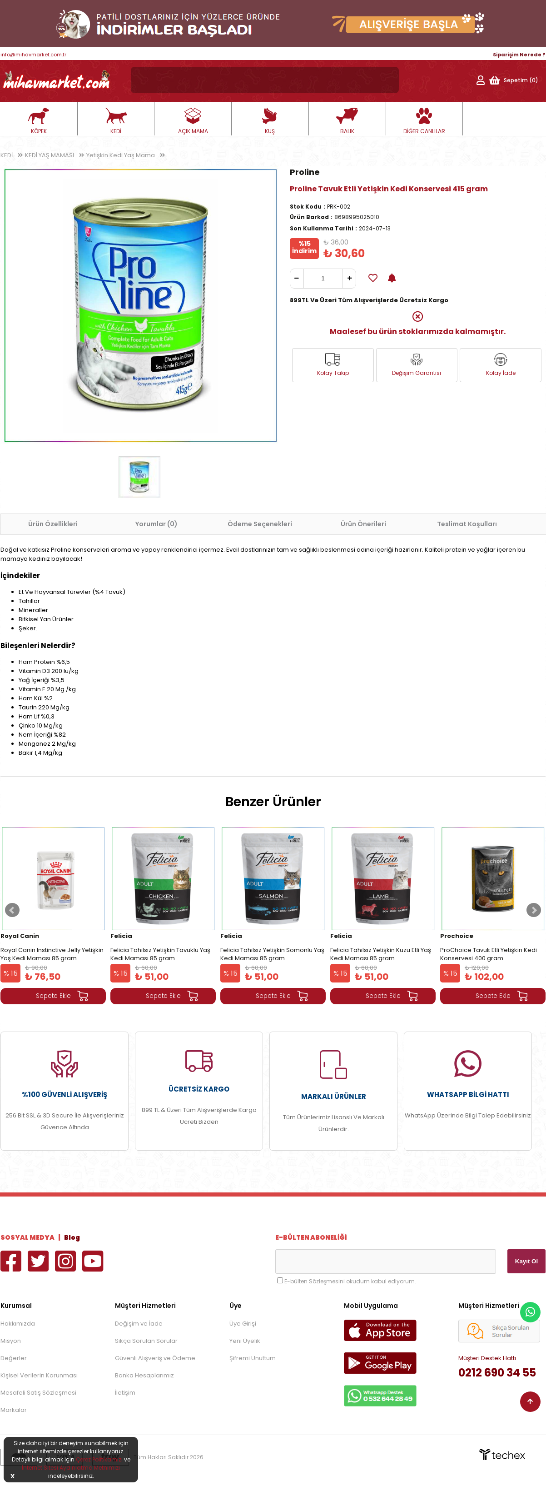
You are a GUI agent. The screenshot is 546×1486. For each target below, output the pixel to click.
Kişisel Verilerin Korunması (39, 1375)
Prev (12, 910)
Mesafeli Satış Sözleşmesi (38, 1392)
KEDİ (115, 121)
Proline (305, 172)
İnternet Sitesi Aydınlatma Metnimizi (71, 1467)
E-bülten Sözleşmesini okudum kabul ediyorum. (350, 1281)
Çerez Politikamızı (99, 1459)
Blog (72, 1237)
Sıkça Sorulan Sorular (146, 1340)
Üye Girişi (242, 1323)
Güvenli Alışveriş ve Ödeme (155, 1358)
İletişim (125, 1392)
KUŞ (269, 121)
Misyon (10, 1340)
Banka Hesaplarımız (144, 1375)
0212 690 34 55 (497, 1373)
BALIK (347, 121)
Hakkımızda (17, 1323)
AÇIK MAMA (193, 121)
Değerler (13, 1358)
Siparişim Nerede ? (519, 54)
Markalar (13, 1410)
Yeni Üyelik (244, 1340)
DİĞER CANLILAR (424, 121)
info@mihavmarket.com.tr (33, 54)
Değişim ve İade (139, 1323)
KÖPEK (38, 121)
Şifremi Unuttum (252, 1358)
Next (533, 910)
